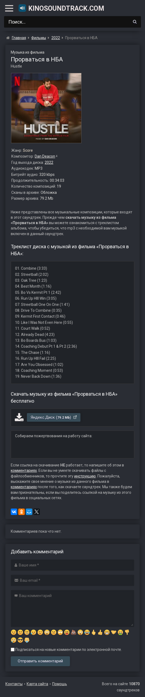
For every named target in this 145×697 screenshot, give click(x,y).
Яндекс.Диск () (54, 417)
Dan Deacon (45, 156)
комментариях (24, 470)
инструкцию (85, 476)
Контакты (14, 684)
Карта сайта (37, 684)
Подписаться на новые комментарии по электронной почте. (66, 649)
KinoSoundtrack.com (61, 8)
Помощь (59, 684)
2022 (49, 162)
